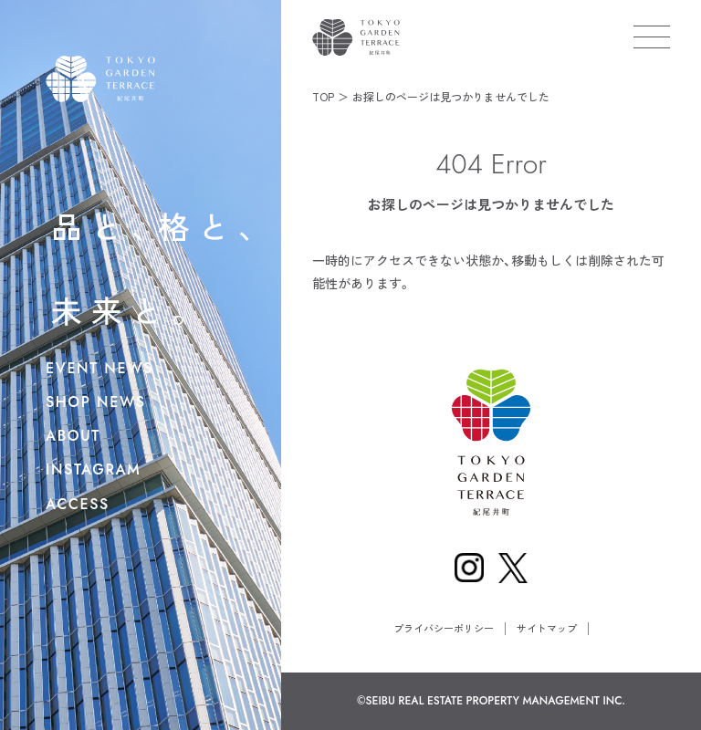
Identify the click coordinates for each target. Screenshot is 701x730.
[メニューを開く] (651, 36)
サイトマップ (547, 627)
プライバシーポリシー (443, 627)
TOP (323, 96)
